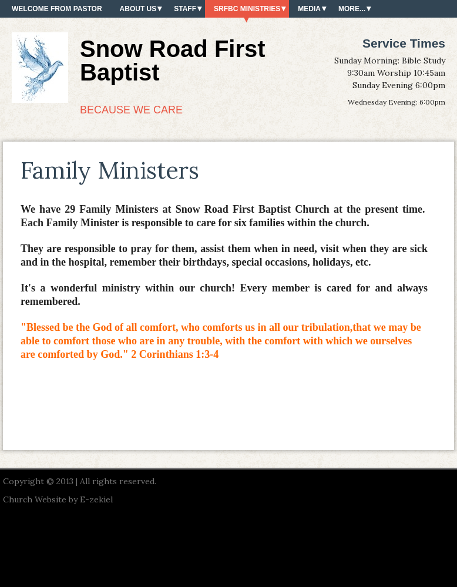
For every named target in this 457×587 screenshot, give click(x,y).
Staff (185, 9)
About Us (138, 9)
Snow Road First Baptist (173, 60)
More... (351, 9)
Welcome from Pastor (57, 9)
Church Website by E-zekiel (58, 499)
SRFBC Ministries (247, 9)
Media (309, 9)
